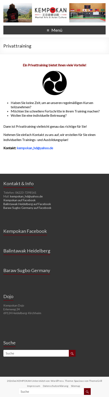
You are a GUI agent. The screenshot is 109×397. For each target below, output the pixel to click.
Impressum (33, 385)
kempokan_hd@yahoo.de (26, 196)
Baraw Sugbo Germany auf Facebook (27, 207)
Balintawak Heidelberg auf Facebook (27, 204)
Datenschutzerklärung (55, 385)
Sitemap (75, 385)
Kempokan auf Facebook (19, 200)
